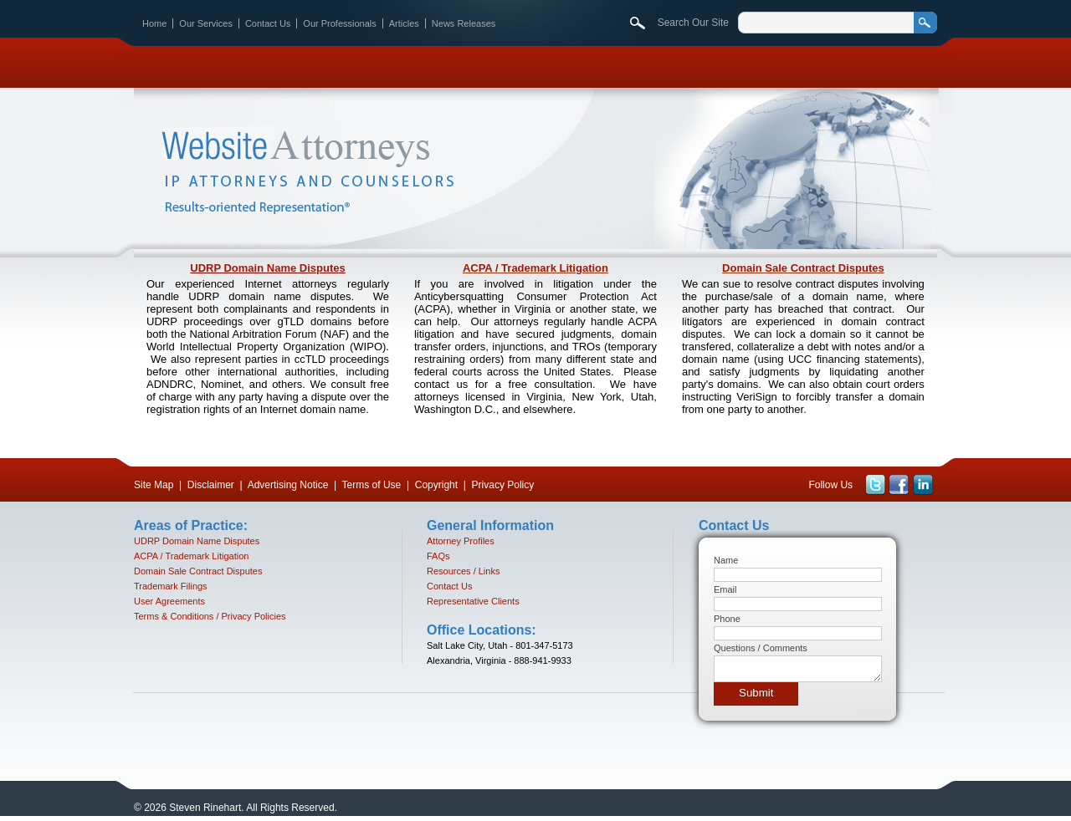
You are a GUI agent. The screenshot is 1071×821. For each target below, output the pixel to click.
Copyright (436, 485)
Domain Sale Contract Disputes (803, 268)
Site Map (153, 485)
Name (726, 560)
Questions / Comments (760, 648)
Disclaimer (210, 485)
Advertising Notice (288, 485)
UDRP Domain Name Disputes (267, 268)
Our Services (206, 23)
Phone (727, 619)
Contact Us (267, 23)
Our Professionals (339, 23)
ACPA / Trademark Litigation (535, 268)
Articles (404, 23)
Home (154, 23)
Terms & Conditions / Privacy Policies (210, 616)
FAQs (438, 556)
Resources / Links (463, 571)
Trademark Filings (171, 586)
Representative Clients (473, 601)
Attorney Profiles (461, 541)
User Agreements (169, 601)
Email (725, 589)
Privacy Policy (503, 485)
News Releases (463, 23)
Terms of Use (372, 485)
